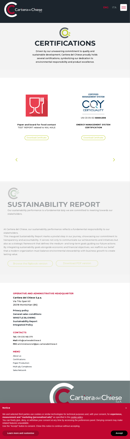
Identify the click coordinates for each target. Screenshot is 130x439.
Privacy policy (21, 310)
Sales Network (19, 370)
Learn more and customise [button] (20, 433)
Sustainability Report (25, 321)
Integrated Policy (23, 324)
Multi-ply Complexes (22, 366)
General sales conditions (27, 314)
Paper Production (21, 363)
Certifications (19, 359)
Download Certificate (37, 137)
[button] (16, 159)
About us (17, 356)
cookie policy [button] (77, 417)
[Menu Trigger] (123, 7)
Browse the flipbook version (30, 263)
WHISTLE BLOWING (24, 317)
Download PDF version (77, 263)
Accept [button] (119, 433)
